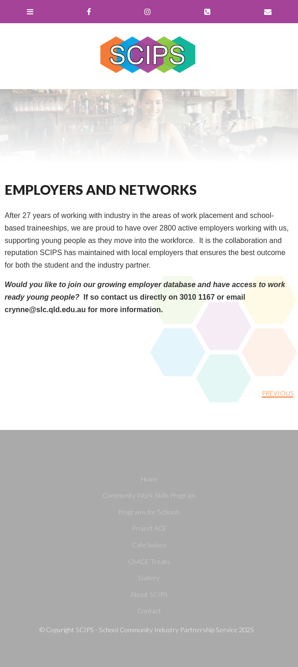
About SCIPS (149, 594)
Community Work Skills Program (149, 495)
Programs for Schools (149, 512)
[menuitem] (149, 479)
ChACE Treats (149, 561)
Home (149, 479)
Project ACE (149, 528)
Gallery (149, 578)
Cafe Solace (149, 545)
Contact (149, 611)
